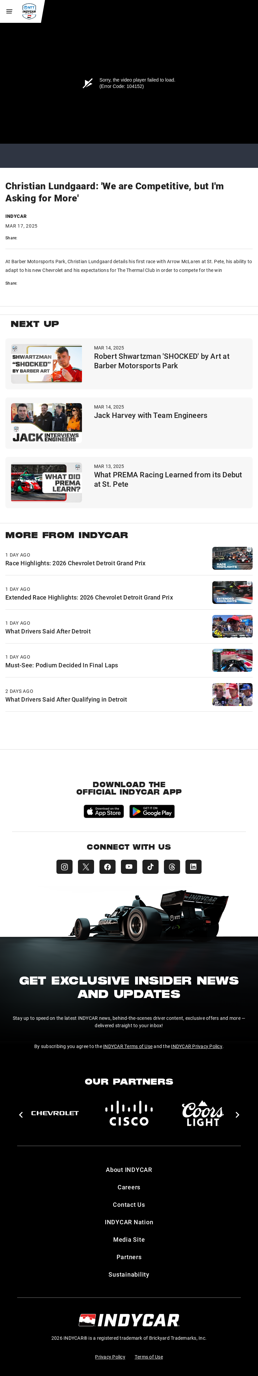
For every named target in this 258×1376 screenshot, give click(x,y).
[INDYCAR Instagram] (64, 867)
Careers (129, 1187)
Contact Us (129, 1204)
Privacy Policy (110, 1357)
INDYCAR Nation (129, 1222)
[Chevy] (55, 1113)
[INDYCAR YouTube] (129, 867)
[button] (20, 1115)
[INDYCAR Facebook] (107, 867)
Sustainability (129, 1274)
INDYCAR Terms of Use (128, 1046)
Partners (129, 1257)
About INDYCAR (129, 1170)
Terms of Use (149, 1357)
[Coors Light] (203, 1113)
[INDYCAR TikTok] (150, 867)
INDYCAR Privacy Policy (196, 1046)
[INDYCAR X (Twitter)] (86, 867)
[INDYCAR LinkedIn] (193, 867)
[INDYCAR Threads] (172, 867)
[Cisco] (129, 1113)
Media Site (129, 1239)
